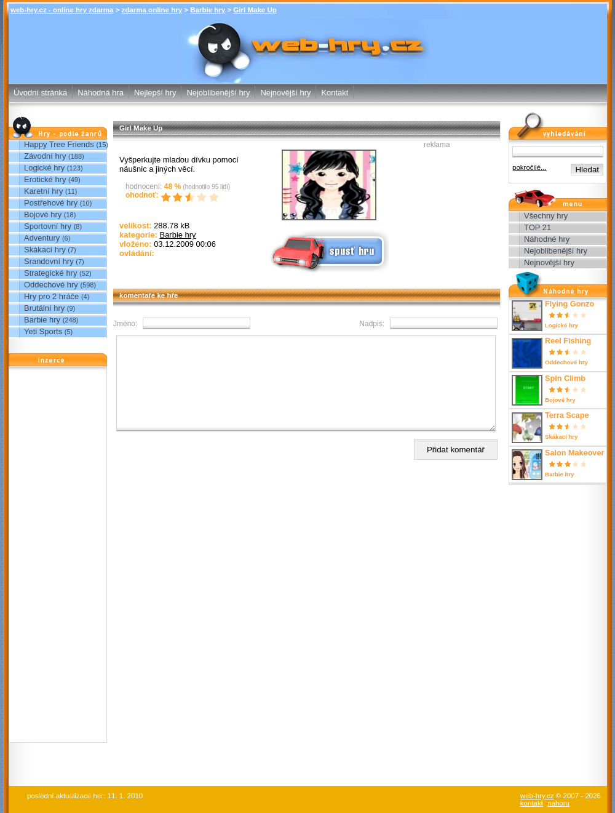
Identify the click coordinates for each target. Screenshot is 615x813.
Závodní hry (45, 156)
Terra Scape (567, 415)
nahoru (558, 803)
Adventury (42, 237)
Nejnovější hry (285, 92)
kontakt (531, 803)
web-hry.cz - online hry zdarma (61, 10)
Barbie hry (207, 10)
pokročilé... (529, 167)
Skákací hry (45, 249)
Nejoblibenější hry (218, 92)
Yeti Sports (43, 331)
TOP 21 (537, 227)
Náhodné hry (546, 239)
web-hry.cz (537, 795)
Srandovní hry (49, 261)
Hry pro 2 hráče (51, 296)
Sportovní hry (47, 226)
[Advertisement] (58, 557)
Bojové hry (43, 214)
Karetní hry (43, 191)
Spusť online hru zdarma (328, 250)
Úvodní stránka (40, 92)
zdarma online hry (152, 10)
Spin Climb (565, 378)
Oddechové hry (51, 284)
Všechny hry (546, 215)
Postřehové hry (50, 202)
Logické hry (44, 167)
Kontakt (334, 92)
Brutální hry (44, 308)
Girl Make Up (254, 10)
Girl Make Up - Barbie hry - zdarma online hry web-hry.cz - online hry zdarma (307, 42)
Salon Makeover (574, 453)
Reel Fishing (568, 341)
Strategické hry (50, 273)
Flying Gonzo (569, 304)
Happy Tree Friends (59, 144)
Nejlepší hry (155, 92)
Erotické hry (45, 179)
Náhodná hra (100, 92)
